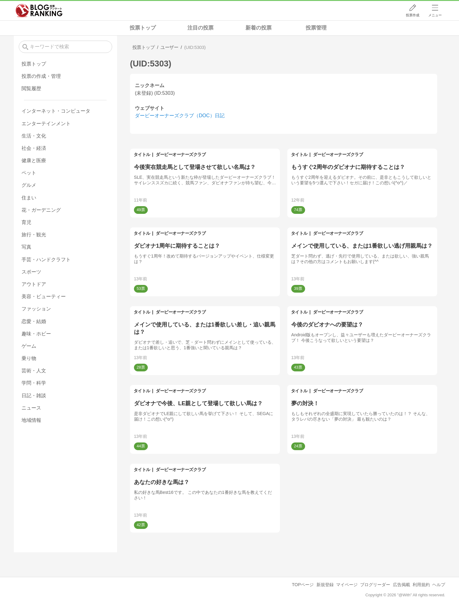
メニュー (435, 15)
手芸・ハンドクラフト (46, 259)
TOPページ (303, 584)
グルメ (29, 185)
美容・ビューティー (44, 296)
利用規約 (421, 584)
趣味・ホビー (36, 333)
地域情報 (31, 420)
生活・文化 (34, 135)
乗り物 (29, 358)
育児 (26, 222)
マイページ (347, 584)
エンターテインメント (46, 123)
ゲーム (29, 346)
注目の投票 (200, 28)
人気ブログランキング (39, 10)
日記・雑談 (34, 395)
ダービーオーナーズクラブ (181, 154)
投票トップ (143, 28)
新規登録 (325, 584)
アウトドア (34, 284)
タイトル (142, 154)
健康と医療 (34, 160)
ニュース (31, 407)
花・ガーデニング (41, 210)
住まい (29, 197)
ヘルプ (438, 584)
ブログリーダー (375, 584)
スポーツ (31, 271)
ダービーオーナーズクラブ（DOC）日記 (180, 115)
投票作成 (412, 15)
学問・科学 (34, 383)
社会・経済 (34, 148)
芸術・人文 (34, 370)
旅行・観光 (34, 234)
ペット (29, 172)
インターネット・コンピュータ (56, 111)
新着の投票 (258, 28)
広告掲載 (401, 584)
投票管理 (316, 28)
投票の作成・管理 (41, 76)
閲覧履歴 (31, 88)
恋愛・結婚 (34, 321)
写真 (26, 247)
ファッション (36, 308)
